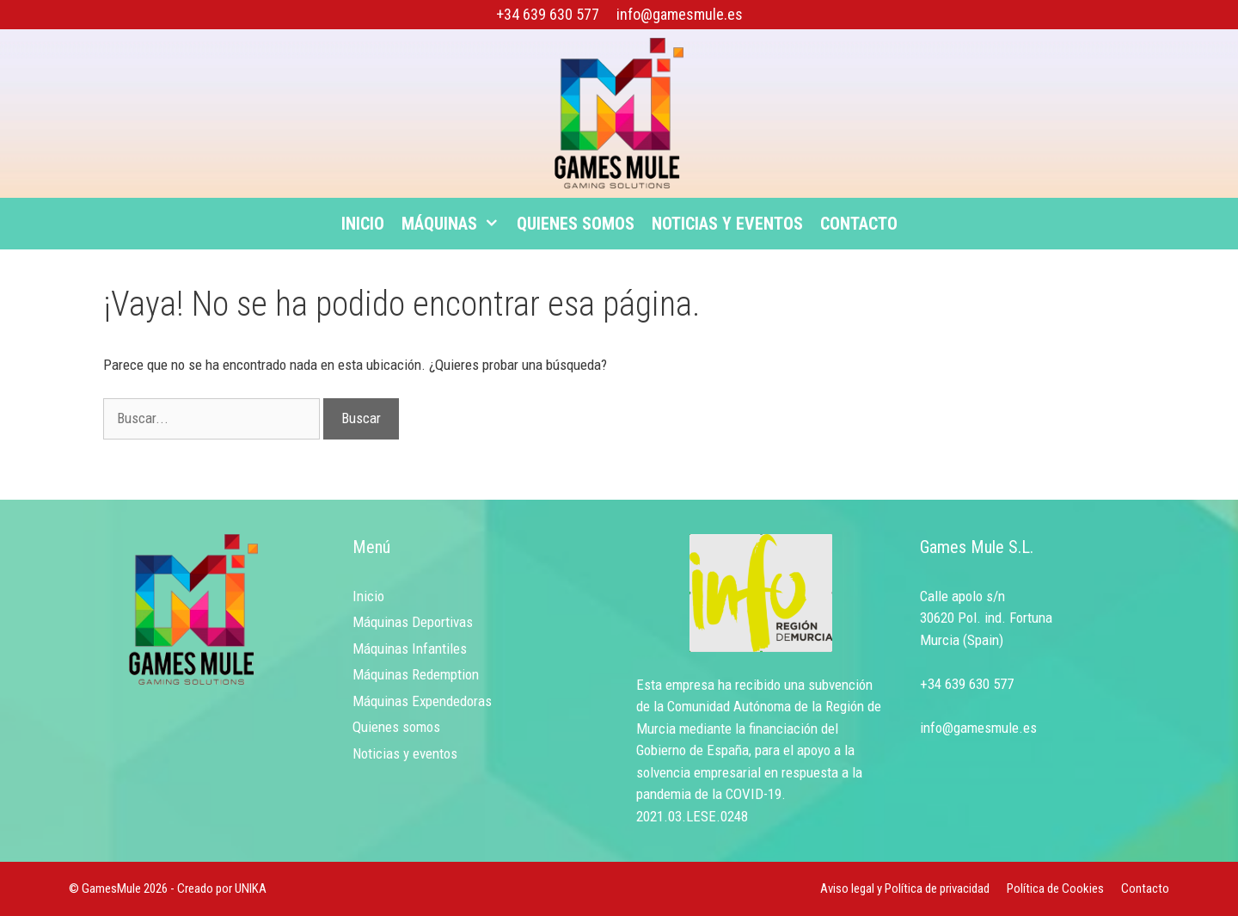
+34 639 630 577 (547, 14)
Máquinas (454, 223)
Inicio (362, 223)
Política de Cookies (1055, 888)
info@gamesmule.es (679, 14)
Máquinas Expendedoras (422, 701)
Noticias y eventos (727, 223)
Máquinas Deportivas (412, 621)
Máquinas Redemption (415, 674)
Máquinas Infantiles (409, 648)
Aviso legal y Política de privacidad (905, 888)
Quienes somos (575, 223)
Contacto (859, 223)
